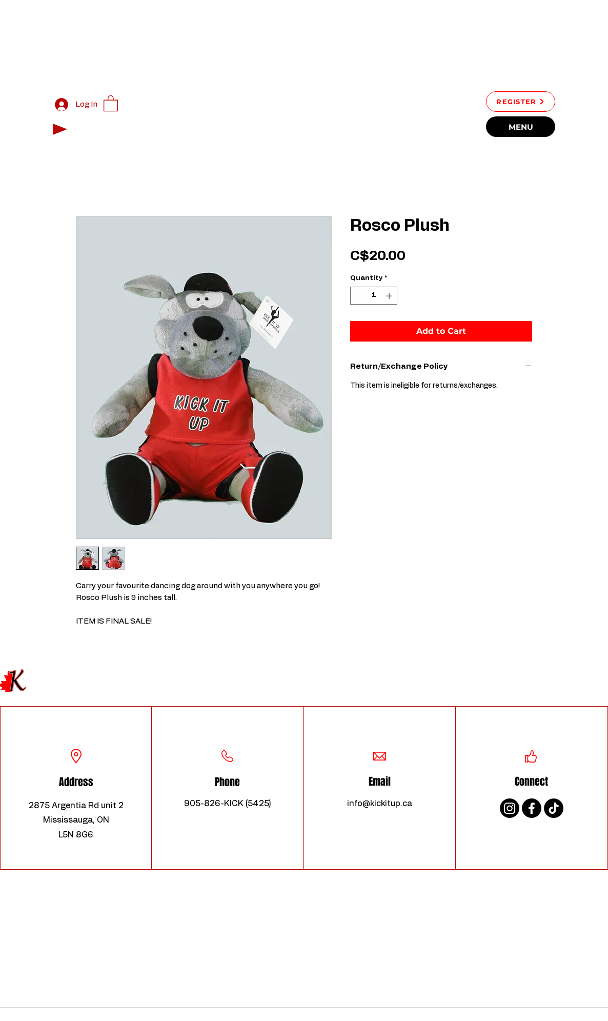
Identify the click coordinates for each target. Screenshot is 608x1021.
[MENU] (520, 126)
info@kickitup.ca (379, 803)
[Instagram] (509, 808)
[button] (111, 102)
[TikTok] (553, 808)
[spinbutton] (374, 296)
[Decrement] (358, 296)
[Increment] (390, 296)
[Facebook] (531, 808)
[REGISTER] (520, 101)
